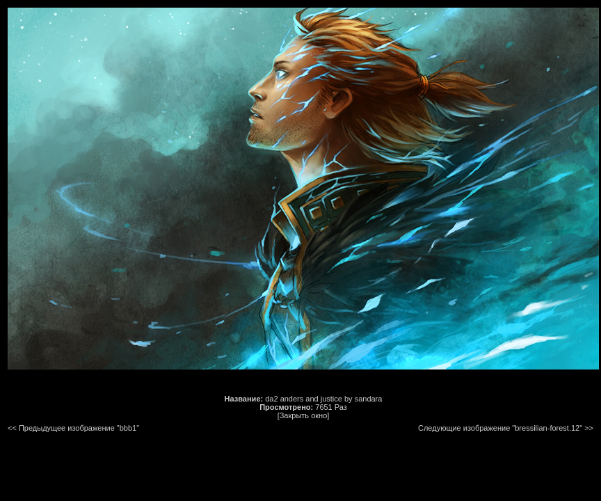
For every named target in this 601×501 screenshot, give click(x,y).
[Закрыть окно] (304, 415)
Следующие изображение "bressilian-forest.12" (500, 428)
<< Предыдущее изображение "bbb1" (73, 428)
